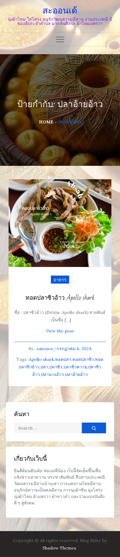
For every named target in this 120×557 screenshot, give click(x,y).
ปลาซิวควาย (75, 366)
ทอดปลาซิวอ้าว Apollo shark (60, 298)
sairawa (45, 348)
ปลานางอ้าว (52, 374)
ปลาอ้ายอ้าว (76, 374)
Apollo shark (41, 359)
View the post (60, 331)
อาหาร (60, 279)
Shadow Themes (59, 548)
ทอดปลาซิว (83, 359)
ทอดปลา (63, 359)
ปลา (44, 366)
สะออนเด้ (60, 10)
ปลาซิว (55, 366)
